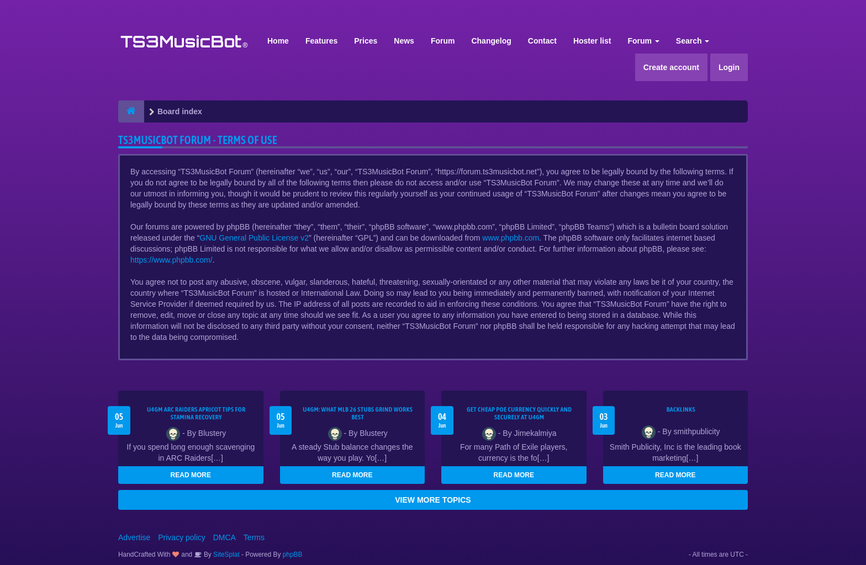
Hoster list (592, 40)
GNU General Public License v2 (254, 237)
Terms (254, 537)
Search (693, 40)
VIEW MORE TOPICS (433, 499)
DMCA (224, 537)
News (404, 40)
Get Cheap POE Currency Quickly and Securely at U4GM (519, 413)
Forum (443, 40)
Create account (671, 67)
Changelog (491, 40)
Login (729, 67)
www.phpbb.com (510, 237)
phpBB (293, 554)
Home (278, 40)
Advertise (134, 537)
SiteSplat (226, 554)
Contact (542, 40)
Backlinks (681, 409)
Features (321, 40)
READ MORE (191, 475)
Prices (365, 40)
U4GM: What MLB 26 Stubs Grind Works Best (358, 413)
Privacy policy (181, 537)
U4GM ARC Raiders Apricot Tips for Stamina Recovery (196, 413)
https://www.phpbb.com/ (171, 259)
